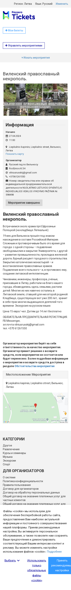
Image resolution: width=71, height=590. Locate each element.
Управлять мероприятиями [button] (23, 45)
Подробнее (54, 551)
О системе (9, 477)
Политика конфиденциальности (23, 481)
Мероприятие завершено (24, 202)
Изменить (62, 3)
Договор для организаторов (21, 488)
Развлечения (11, 449)
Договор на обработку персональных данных (31, 492)
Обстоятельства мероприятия (35, 366)
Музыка (7, 456)
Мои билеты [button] (14, 30)
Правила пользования (17, 484)
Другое (7, 445)
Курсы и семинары (14, 453)
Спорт (6, 464)
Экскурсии (9, 460)
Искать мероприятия (35, 57)
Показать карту (15, 153)
